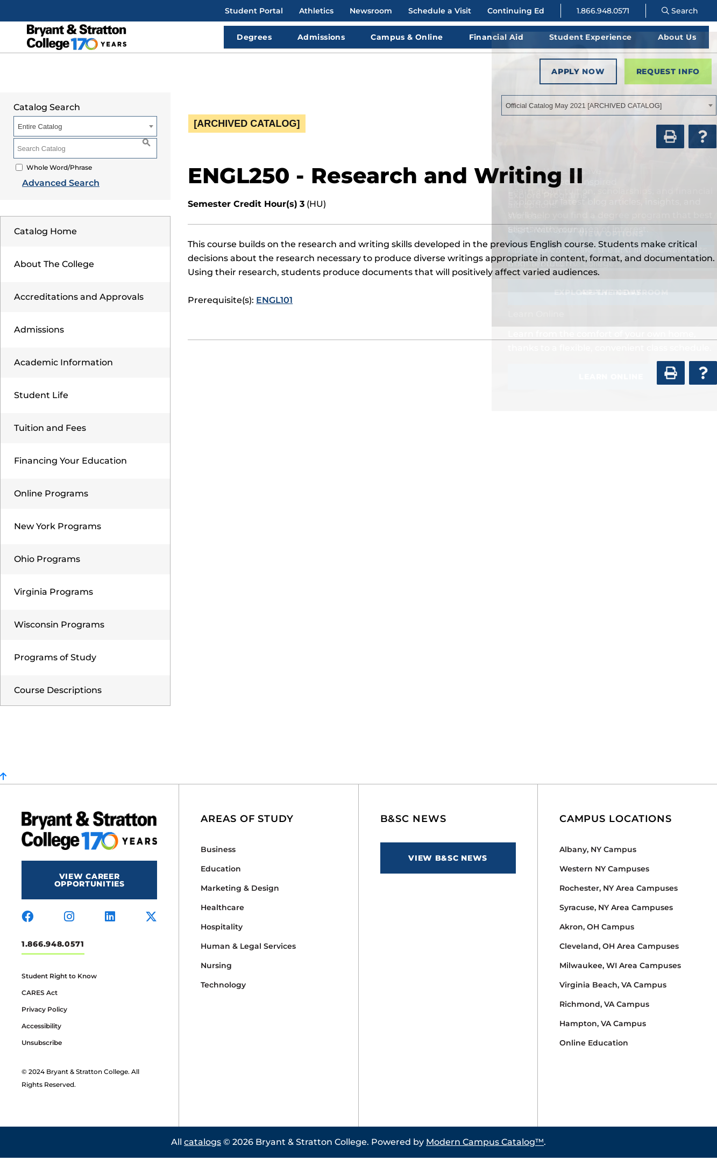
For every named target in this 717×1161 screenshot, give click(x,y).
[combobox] (608, 108)
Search (680, 11)
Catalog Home (45, 234)
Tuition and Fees (50, 431)
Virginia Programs (53, 595)
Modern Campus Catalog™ (485, 1145)
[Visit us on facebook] (27, 920)
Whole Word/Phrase (59, 171)
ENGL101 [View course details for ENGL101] (274, 303)
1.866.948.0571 (603, 11)
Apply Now (578, 75)
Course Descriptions (58, 693)
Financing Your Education (70, 464)
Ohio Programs (47, 562)
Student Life (41, 398)
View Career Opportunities (89, 883)
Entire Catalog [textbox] (40, 130)
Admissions (39, 333)
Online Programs (51, 497)
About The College (54, 267)
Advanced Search (52, 186)
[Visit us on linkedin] (110, 920)
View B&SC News (447, 861)
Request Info (668, 75)
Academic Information (63, 365)
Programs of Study (55, 660)
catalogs (202, 1145)
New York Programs (57, 529)
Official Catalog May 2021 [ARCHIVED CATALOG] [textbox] (584, 109)
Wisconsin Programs (59, 628)
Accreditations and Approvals (79, 300)
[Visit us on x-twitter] (151, 920)
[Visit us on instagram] (69, 920)
